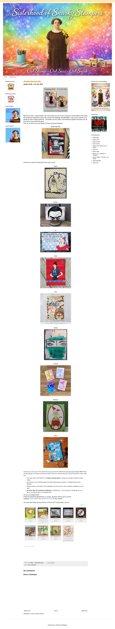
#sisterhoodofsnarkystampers (38, 498)
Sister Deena (96, 141)
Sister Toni (95, 162)
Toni (55, 292)
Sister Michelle (97, 160)
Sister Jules (96, 151)
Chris (55, 435)
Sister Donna (96, 143)
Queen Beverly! (55, 126)
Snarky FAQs (12, 77)
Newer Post (27, 610)
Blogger (65, 625)
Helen (55, 166)
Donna (56, 202)
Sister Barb (96, 137)
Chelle (55, 328)
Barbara (55, 400)
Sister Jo (95, 149)
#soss (50, 498)
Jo (55, 230)
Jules (55, 256)
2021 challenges (32, 564)
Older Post (84, 610)
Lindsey (55, 364)
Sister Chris (96, 139)
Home (5, 77)
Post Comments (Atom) (37, 613)
